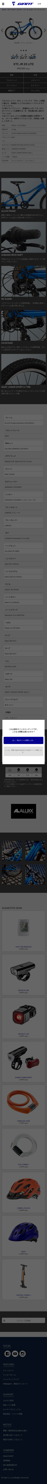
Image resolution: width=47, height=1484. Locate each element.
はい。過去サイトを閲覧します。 (23, 740)
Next (45, 30)
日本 (39, 4)
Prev (2, 30)
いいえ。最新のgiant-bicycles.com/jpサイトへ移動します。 (23, 751)
